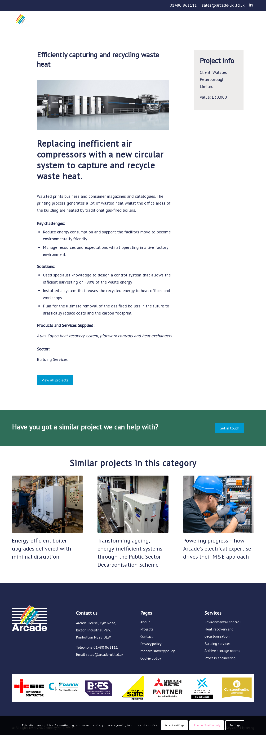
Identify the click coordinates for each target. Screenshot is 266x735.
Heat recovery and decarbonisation (218, 633)
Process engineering (219, 658)
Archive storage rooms (222, 650)
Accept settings (174, 725)
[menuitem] (183, 5)
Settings (235, 725)
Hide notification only (206, 725)
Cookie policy (150, 658)
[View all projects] (55, 380)
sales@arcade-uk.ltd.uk (223, 5)
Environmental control (222, 622)
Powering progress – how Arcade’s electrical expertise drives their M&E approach (217, 548)
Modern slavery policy (157, 650)
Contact (146, 636)
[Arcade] (21, 24)
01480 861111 (183, 5)
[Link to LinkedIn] (250, 4)
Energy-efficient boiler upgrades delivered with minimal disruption (41, 548)
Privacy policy (150, 643)
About (145, 622)
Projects (147, 629)
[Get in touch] (229, 428)
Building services (217, 643)
